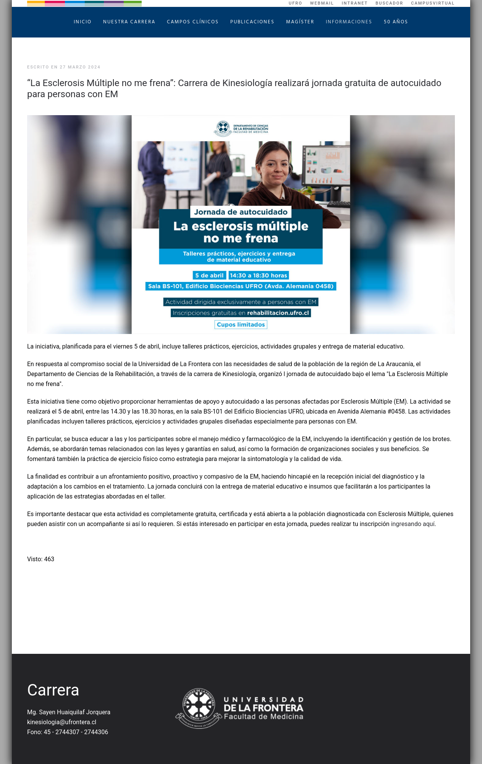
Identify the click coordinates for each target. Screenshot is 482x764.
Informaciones (349, 22)
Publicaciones (252, 22)
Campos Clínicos (193, 22)
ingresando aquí (413, 524)
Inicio (83, 22)
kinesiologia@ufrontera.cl (61, 722)
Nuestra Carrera (129, 22)
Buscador (389, 3)
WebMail (322, 3)
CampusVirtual (433, 3)
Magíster (300, 22)
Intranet (355, 3)
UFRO (295, 3)
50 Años (396, 22)
